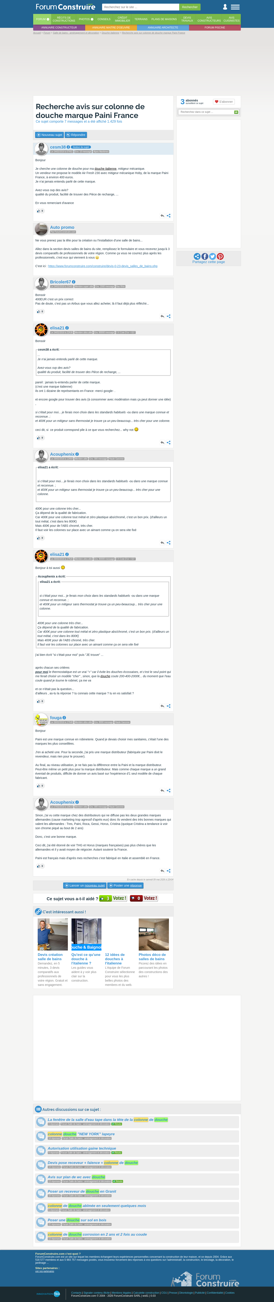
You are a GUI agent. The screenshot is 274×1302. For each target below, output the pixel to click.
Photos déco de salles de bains (152, 957)
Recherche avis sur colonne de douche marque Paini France (90, 111)
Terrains (140, 19)
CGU (164, 1292)
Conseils (104, 19)
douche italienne (105, 168)
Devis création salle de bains (50, 957)
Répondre (75, 135)
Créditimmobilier (122, 19)
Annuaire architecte (163, 27)
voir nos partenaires (44, 1271)
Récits (64, 19)
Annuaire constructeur (59, 27)
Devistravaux (187, 19)
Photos (84, 19)
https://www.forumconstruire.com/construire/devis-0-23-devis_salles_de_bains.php (102, 266)
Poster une (125, 885)
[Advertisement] (137, 65)
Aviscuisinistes (231, 19)
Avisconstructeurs (209, 19)
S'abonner (224, 101)
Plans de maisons (164, 19)
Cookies (229, 1292)
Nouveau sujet (49, 135)
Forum (41, 19)
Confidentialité (215, 1292)
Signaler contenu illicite (96, 1292)
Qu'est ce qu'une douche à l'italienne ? (86, 959)
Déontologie (186, 1292)
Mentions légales (121, 1292)
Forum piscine (215, 27)
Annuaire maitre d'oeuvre (111, 27)
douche (105, 676)
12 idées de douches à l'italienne (115, 959)
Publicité (200, 1292)
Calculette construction (146, 1292)
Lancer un (85, 885)
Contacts (76, 1292)
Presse (173, 1292)
